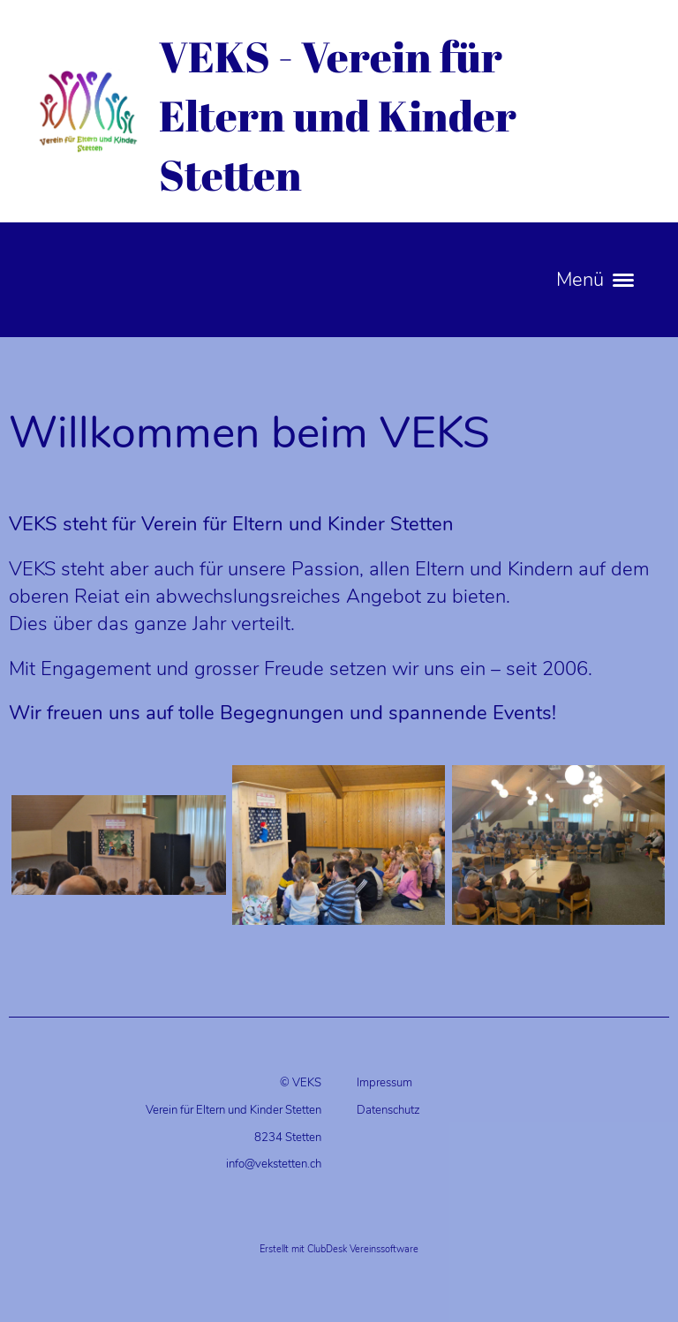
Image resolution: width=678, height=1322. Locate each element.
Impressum (384, 1083)
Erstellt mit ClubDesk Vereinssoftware (339, 1249)
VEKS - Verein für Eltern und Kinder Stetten (337, 115)
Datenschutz (388, 1110)
